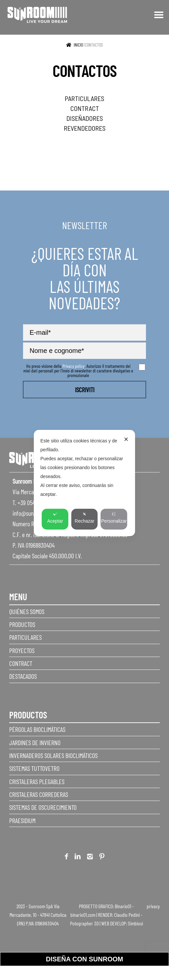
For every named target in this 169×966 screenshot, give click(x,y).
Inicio (78, 45)
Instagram (90, 857)
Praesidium (22, 820)
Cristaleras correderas (38, 794)
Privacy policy (73, 366)
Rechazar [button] (84, 518)
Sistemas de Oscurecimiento (43, 807)
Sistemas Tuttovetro (34, 768)
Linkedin (77, 857)
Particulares (25, 637)
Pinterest (102, 857)
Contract (20, 663)
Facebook (66, 857)
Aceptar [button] (55, 518)
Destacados (23, 676)
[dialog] (84, 483)
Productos (22, 624)
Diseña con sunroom (84, 959)
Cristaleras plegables (36, 781)
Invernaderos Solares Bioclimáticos (53, 755)
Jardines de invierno (34, 742)
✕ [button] (126, 439)
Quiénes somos (26, 611)
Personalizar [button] (114, 518)
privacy (153, 906)
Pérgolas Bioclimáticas (37, 729)
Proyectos (22, 650)
